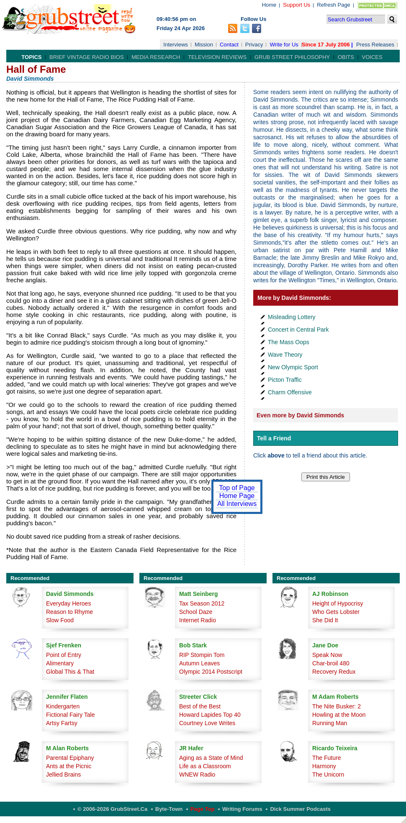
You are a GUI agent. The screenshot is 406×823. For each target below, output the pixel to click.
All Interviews (237, 503)
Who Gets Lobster (336, 611)
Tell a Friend (274, 438)
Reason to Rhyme (69, 611)
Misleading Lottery (292, 317)
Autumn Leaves (199, 663)
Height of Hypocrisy (337, 603)
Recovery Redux (334, 671)
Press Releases (375, 44)
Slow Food (60, 620)
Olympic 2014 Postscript (210, 671)
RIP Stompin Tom (201, 655)
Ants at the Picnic (68, 766)
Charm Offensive (290, 392)
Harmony (324, 766)
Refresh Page (333, 5)
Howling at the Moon (339, 714)
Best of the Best (200, 706)
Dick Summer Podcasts (300, 809)
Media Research (155, 57)
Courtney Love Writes (207, 723)
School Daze (195, 611)
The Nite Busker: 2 (336, 706)
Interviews (175, 44)
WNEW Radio (197, 774)
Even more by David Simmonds (300, 415)
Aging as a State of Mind (211, 757)
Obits (346, 57)
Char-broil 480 (330, 663)
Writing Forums (242, 809)
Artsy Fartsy (61, 723)
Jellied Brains (63, 774)
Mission (204, 44)
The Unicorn (328, 774)
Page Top (202, 809)
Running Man (329, 723)
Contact (229, 44)
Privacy (254, 44)
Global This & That (70, 671)
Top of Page (236, 487)
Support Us (296, 5)
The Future (326, 757)
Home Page (237, 495)
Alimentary (60, 663)
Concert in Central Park (298, 329)
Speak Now (327, 655)
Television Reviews (217, 57)
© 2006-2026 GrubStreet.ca (112, 809)
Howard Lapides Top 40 (210, 714)
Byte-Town (168, 809)
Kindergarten (63, 706)
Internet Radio (197, 620)
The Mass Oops (288, 342)
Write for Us (284, 44)
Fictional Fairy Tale (70, 714)
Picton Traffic (285, 379)
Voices (372, 57)
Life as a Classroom (205, 766)
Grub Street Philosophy (292, 57)
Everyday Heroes (68, 603)
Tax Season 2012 (201, 603)
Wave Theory (285, 354)
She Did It (325, 620)
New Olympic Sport (293, 367)
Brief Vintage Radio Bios (86, 57)
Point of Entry (63, 655)
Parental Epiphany (70, 757)
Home (269, 5)
